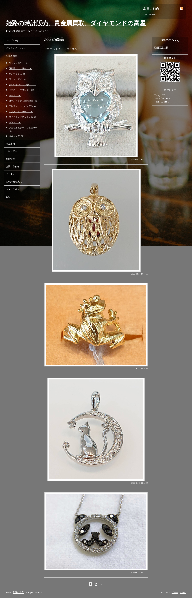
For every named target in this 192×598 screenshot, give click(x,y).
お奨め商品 (11, 56)
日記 (8, 197)
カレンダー (11, 151)
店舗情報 (10, 159)
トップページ (12, 40)
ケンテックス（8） (18, 74)
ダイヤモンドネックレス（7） (24, 117)
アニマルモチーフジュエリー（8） (23, 129)
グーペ (175, 592)
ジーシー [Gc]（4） (18, 79)
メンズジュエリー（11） (21, 111)
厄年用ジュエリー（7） (20, 68)
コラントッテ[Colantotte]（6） (23, 101)
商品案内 (10, 143)
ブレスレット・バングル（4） (24, 106)
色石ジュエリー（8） (19, 63)
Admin (183, 592)
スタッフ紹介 (12, 189)
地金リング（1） (17, 136)
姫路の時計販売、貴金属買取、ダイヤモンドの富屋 (76, 23)
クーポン (10, 174)
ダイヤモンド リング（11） (22, 84)
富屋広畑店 (18, 592)
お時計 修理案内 (14, 181)
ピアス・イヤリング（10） (22, 90)
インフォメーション (16, 48)
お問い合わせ (12, 166)
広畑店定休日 (161, 47)
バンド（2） (15, 122)
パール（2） (15, 95)
